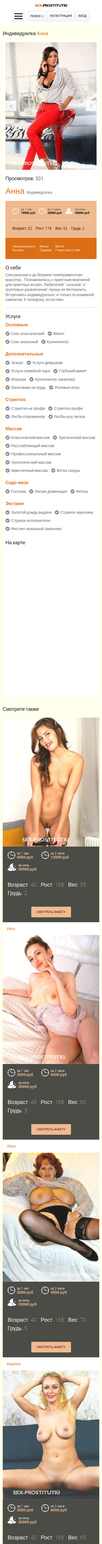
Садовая (45, 250)
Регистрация (61, 16)
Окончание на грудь (28, 387)
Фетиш (82, 491)
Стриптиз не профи (28, 408)
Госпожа (18, 491)
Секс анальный (24, 342)
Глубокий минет (73, 371)
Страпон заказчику (76, 512)
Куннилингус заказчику (55, 379)
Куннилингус (58, 342)
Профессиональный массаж (36, 454)
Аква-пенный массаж (29, 470)
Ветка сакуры (68, 470)
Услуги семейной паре (30, 371)
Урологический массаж (31, 462)
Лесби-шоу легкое (70, 416)
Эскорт (17, 363)
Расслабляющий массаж (32, 446)
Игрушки (18, 379)
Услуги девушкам (47, 363)
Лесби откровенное (28, 416)
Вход (82, 16)
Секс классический (27, 333)
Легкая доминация (51, 491)
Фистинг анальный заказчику (36, 529)
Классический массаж (30, 437)
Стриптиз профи (68, 408)
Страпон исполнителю (30, 520)
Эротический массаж (76, 437)
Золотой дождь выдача (31, 512)
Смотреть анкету (51, 912)
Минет (58, 333)
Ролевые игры (67, 387)
